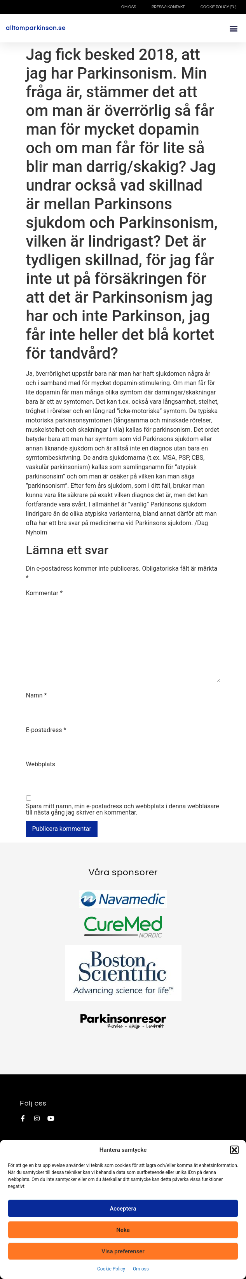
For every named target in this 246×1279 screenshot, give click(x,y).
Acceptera (123, 1208)
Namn (36, 695)
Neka (123, 1229)
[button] (234, 1150)
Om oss (141, 1269)
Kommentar (44, 593)
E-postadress (46, 730)
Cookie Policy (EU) (218, 7)
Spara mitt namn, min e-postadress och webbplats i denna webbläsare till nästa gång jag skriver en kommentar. (122, 809)
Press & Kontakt (168, 7)
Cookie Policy (111, 1269)
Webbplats (40, 764)
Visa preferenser (122, 1251)
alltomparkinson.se (36, 28)
